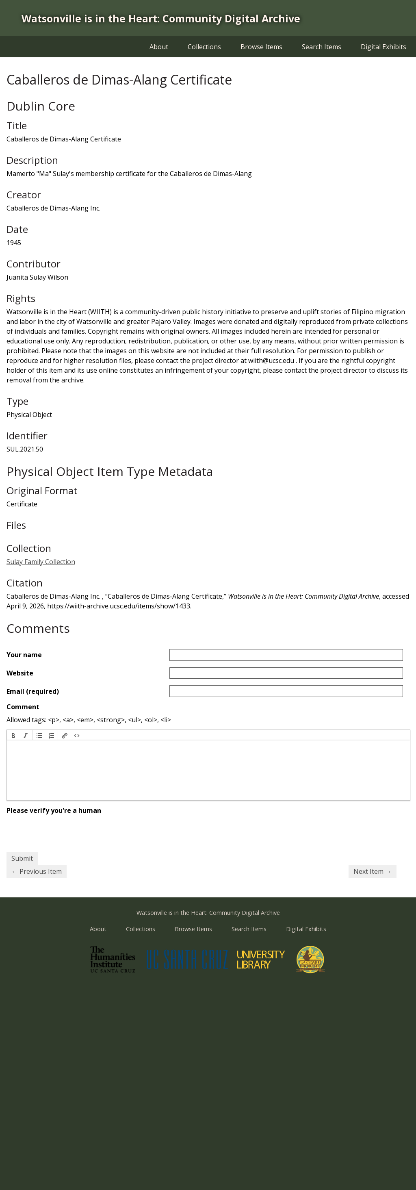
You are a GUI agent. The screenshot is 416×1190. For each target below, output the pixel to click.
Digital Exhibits (383, 46)
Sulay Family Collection (40, 561)
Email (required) (32, 691)
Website (19, 673)
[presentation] (13, 734)
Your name (24, 654)
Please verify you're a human (53, 810)
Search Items (321, 46)
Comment (22, 707)
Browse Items (261, 46)
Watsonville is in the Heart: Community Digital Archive (161, 18)
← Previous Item (36, 871)
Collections (204, 46)
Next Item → (372, 871)
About (159, 46)
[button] (13, 735)
